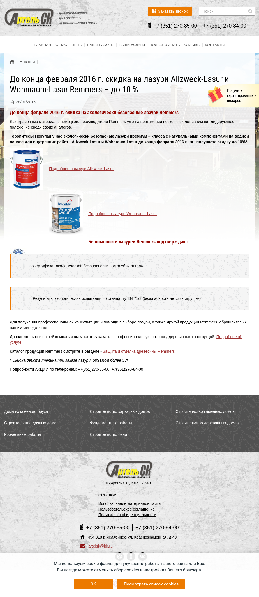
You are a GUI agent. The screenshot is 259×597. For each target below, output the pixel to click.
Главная (42, 45)
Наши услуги (132, 45)
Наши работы (100, 45)
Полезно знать (164, 45)
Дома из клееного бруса (26, 411)
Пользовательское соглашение (126, 509)
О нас (61, 45)
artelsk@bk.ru (96, 546)
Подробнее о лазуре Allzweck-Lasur (81, 169)
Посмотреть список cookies (151, 584)
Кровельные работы (22, 434)
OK (93, 584)
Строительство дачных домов (31, 423)
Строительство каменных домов (204, 411)
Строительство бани (108, 434)
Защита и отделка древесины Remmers (139, 351)
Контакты (215, 45)
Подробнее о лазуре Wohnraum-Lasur (122, 213)
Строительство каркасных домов (120, 411)
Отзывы (192, 45)
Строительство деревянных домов (207, 423)
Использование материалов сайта (129, 503)
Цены (76, 45)
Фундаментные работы (111, 423)
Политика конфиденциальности (127, 514)
